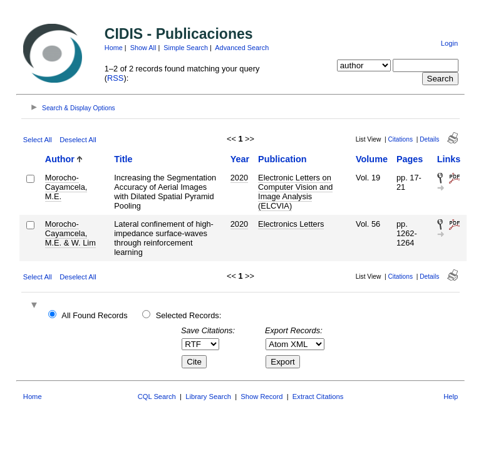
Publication (282, 159)
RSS (115, 78)
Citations (400, 139)
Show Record (261, 396)
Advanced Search (242, 47)
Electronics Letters (291, 224)
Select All (37, 139)
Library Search (208, 396)
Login (449, 43)
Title (123, 159)
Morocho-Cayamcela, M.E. (66, 187)
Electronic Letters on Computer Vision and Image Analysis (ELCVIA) (295, 191)
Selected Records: (189, 315)
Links (449, 159)
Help (450, 396)
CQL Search (157, 396)
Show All (143, 47)
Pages (409, 159)
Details (429, 139)
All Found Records (94, 315)
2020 (239, 177)
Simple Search (185, 47)
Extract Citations (317, 396)
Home (114, 47)
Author (60, 159)
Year (239, 159)
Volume (372, 159)
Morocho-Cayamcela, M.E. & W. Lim (70, 233)
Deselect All (77, 139)
